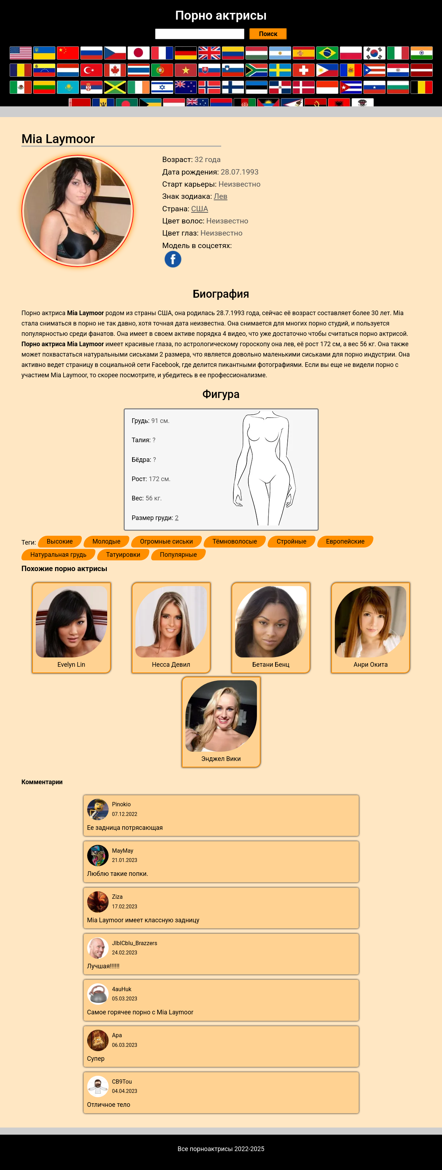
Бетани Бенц (270, 664)
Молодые (106, 541)
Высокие (60, 541)
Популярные (178, 554)
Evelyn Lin (71, 664)
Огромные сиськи (166, 541)
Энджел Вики (221, 758)
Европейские (345, 541)
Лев (220, 196)
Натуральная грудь (58, 554)
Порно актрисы (221, 15)
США (199, 208)
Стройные (291, 541)
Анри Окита (371, 664)
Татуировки (123, 554)
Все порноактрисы (205, 1149)
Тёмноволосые (235, 541)
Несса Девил (171, 664)
